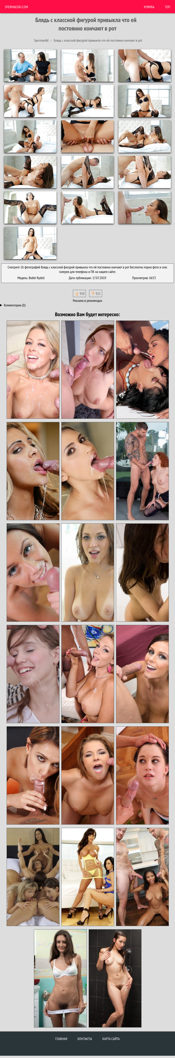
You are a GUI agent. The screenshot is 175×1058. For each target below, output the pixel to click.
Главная (61, 1038)
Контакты (84, 1038)
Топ (167, 7)
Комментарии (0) (15, 305)
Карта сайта (111, 1038)
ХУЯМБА (149, 7)
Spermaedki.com (16, 7)
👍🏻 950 (79, 293)
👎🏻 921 (95, 293)
